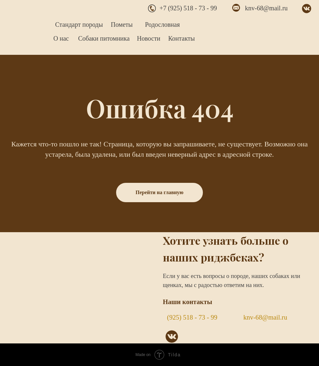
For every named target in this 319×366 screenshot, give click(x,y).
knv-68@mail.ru (266, 8)
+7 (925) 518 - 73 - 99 (188, 8)
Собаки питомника (104, 38)
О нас (61, 38)
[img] (24, 26)
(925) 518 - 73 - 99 (192, 317)
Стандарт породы (79, 24)
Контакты (181, 38)
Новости (149, 38)
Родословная (162, 24)
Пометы (122, 24)
